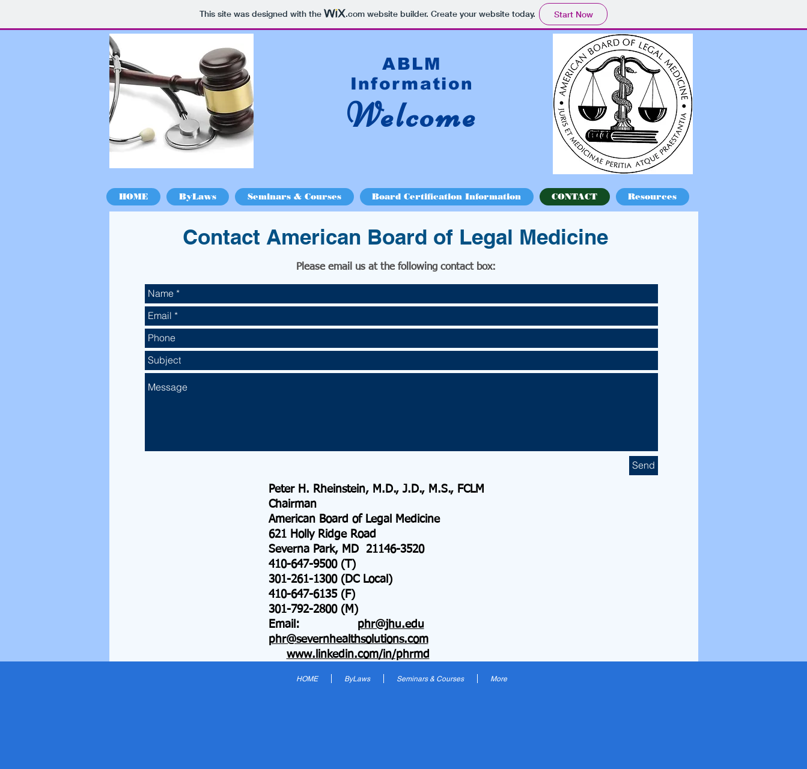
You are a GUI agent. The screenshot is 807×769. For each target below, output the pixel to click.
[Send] (643, 465)
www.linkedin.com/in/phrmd (358, 654)
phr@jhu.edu (391, 624)
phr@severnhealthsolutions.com (348, 639)
